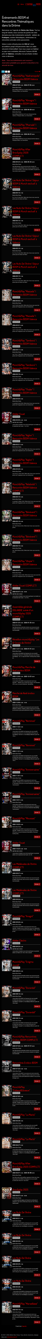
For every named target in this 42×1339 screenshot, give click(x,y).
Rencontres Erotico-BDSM (25, 1062)
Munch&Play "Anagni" (22, 916)
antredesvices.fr (12, 1337)
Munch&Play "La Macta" (23, 1114)
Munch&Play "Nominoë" (23, 720)
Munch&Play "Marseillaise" (25, 1303)
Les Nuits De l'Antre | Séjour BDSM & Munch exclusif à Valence (25, 183)
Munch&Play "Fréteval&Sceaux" (21, 1088)
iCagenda (24, 1326)
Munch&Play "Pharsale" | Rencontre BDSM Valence (24, 126)
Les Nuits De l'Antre (21, 1212)
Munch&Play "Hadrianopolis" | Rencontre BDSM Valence (26, 77)
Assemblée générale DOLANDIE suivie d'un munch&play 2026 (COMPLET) (22, 611)
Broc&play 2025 (20, 1189)
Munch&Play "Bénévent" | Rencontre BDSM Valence (24, 513)
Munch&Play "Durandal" (24, 987)
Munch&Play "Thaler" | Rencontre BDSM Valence (24, 391)
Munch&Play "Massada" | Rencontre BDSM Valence (24, 293)
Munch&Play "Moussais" (23, 818)
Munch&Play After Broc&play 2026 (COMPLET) (21, 152)
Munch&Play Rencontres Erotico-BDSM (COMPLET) (25, 1038)
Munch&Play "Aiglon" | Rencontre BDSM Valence (24, 437)
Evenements (16, 81)
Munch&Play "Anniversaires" (26, 769)
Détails (37, 94)
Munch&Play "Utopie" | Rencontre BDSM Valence (24, 562)
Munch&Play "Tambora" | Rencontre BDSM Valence (24, 342)
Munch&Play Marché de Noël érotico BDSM (23, 668)
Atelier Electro (19, 940)
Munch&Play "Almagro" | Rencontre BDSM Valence (24, 102)
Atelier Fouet (18, 413)
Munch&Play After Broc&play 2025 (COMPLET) (26, 1165)
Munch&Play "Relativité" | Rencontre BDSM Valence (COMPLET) (24, 487)
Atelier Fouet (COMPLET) (24, 585)
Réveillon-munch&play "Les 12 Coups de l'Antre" (25, 641)
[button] (21, 4)
